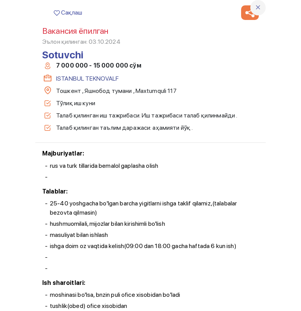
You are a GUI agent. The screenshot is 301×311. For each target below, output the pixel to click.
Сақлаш (68, 12)
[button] (250, 12)
